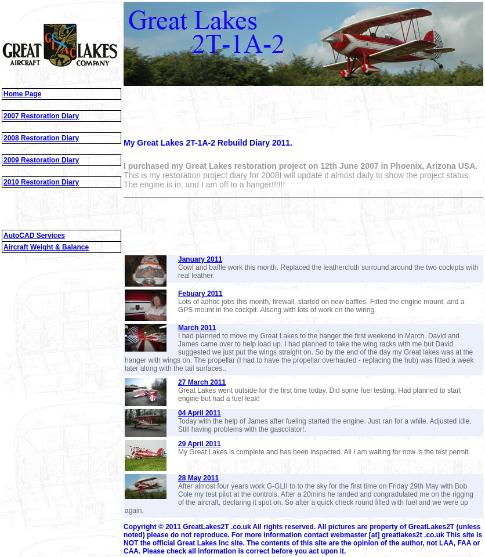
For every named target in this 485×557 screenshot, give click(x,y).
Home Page (22, 94)
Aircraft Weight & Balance (46, 247)
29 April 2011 (199, 444)
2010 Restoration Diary (41, 182)
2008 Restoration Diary (41, 138)
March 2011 (197, 328)
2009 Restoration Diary (41, 160)
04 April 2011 (199, 413)
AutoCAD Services (34, 236)
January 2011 (200, 259)
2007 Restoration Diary (41, 116)
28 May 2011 (198, 478)
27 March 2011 (202, 382)
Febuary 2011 (200, 294)
